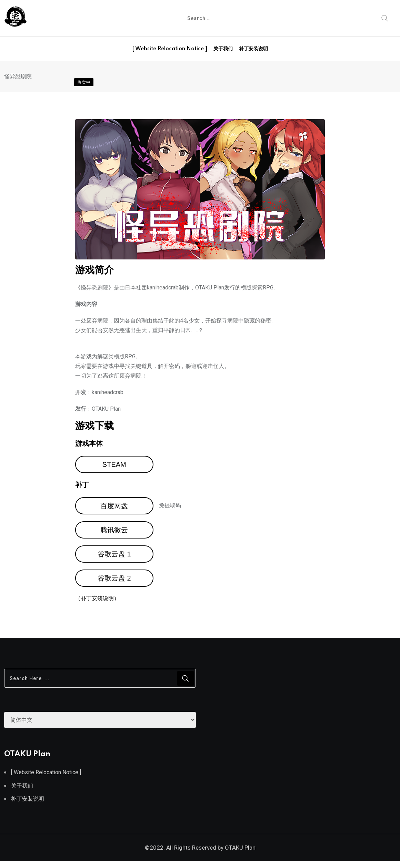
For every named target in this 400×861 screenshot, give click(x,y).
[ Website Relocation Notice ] (169, 49)
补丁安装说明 (253, 49)
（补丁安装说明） (97, 598)
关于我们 (223, 49)
